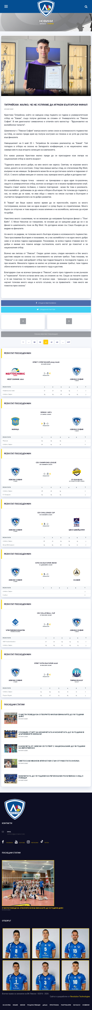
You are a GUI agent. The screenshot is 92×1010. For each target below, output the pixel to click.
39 (40, 342)
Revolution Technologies (80, 996)
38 (34, 342)
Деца (45, 1005)
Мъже (15, 1005)
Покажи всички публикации (46, 334)
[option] (46, 66)
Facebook (7, 842)
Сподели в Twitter (46, 309)
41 (51, 342)
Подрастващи (33, 1005)
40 (46, 342)
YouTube (20, 842)
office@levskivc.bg (16, 834)
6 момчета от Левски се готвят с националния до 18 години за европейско (51, 747)
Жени (22, 1005)
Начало (43, 24)
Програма (54, 1005)
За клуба (7, 1005)
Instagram (32, 842)
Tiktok (44, 842)
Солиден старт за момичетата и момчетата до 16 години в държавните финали (51, 733)
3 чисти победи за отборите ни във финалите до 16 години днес (51, 715)
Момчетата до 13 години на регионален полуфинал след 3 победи (50, 777)
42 (57, 342)
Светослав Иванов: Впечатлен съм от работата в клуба (48, 761)
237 (68, 342)
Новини (85, 1005)
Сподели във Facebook (46, 303)
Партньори (66, 1005)
